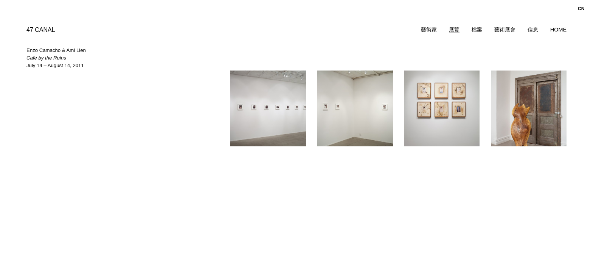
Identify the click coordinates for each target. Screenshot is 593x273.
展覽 (454, 30)
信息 (533, 30)
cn (581, 8)
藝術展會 (504, 30)
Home (558, 30)
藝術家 (429, 30)
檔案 (477, 30)
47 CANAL (40, 30)
